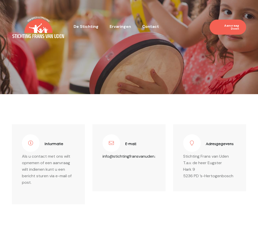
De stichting (86, 26)
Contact (150, 26)
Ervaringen (120, 26)
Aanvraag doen (231, 27)
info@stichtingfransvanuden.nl (130, 156)
